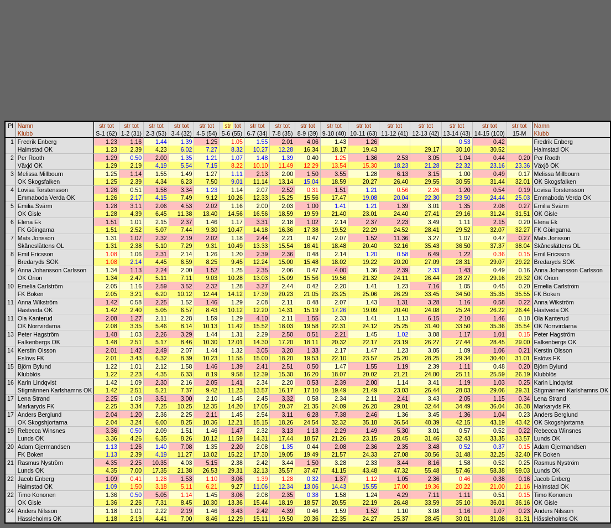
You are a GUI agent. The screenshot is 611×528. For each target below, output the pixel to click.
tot (110, 125)
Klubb (25, 133)
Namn (25, 125)
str (102, 125)
